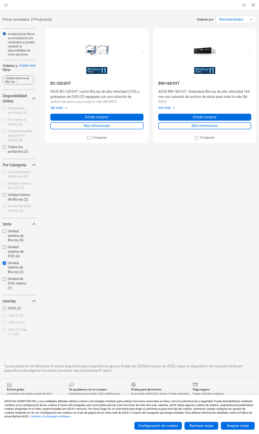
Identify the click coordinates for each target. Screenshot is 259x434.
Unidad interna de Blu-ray (16, 275)
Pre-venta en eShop (17, 129)
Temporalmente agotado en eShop (20, 143)
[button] (229, 3)
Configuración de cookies (158, 426)
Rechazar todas (201, 426)
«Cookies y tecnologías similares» (50, 416)
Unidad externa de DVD (19, 193)
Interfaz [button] (19, 308)
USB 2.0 (16, 330)
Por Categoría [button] (19, 172)
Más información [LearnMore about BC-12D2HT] (97, 133)
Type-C (15, 323)
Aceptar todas (238, 426)
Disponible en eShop (17, 118)
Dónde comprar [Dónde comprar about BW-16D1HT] (205, 125)
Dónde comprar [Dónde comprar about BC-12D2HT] (97, 125)
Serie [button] (19, 231)
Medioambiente (210, 3)
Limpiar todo (27, 73)
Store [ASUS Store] (27, 12)
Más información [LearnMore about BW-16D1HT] (205, 133)
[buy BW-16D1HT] (168, 91)
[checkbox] (19, 182)
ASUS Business (246, 3)
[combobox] (236, 27)
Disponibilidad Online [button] (19, 106)
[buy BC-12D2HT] (60, 91)
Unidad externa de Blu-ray (19, 182)
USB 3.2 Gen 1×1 (17, 339)
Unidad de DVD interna (19, 216)
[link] (10, 12)
